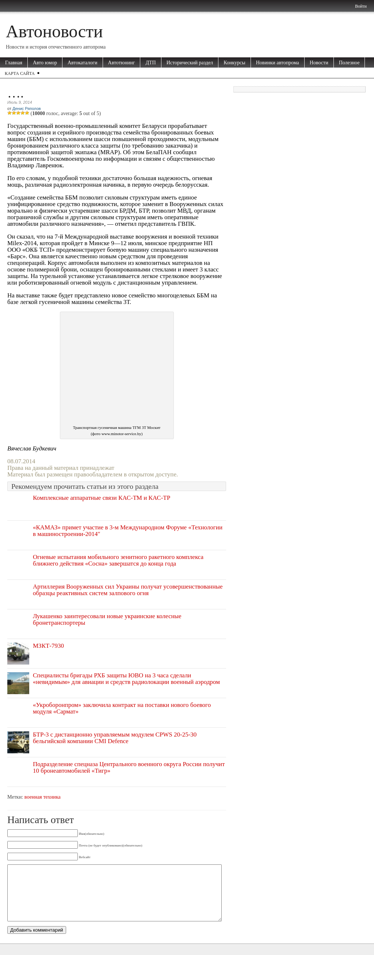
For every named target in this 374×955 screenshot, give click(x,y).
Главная (13, 62)
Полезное (349, 62)
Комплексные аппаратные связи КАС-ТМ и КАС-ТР (101, 497)
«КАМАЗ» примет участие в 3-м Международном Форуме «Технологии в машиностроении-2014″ (127, 530)
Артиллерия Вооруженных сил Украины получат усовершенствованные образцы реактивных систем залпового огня (128, 590)
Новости (319, 62)
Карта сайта (20, 73)
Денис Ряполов (26, 108)
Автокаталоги (83, 62)
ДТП (150, 62)
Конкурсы (234, 62)
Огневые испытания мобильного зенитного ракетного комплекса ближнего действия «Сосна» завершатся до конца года (118, 560)
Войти (361, 6)
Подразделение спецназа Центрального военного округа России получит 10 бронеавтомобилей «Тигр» (129, 767)
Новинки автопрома (277, 62)
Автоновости (54, 31)
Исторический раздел (190, 62)
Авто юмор (45, 62)
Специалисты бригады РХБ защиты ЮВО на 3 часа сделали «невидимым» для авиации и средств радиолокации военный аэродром (126, 678)
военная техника (42, 797)
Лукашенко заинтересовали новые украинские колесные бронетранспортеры (107, 619)
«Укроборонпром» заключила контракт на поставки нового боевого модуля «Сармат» (122, 708)
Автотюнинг (121, 62)
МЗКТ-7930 (48, 645)
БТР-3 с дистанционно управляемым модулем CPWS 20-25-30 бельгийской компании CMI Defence (114, 738)
